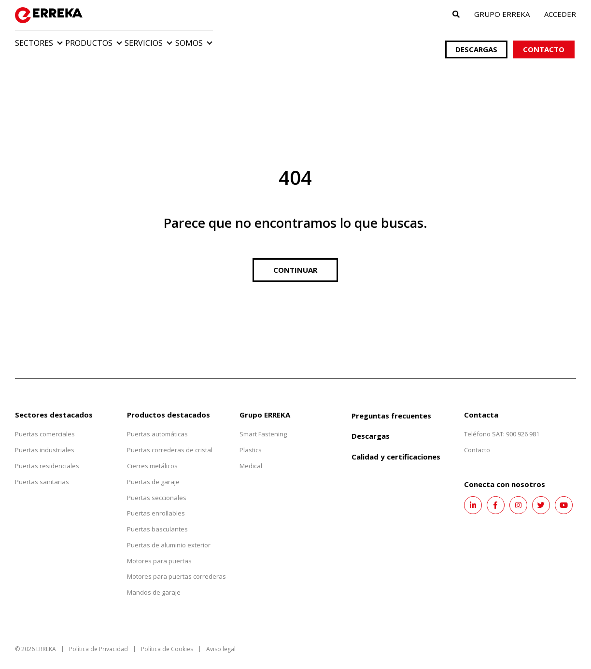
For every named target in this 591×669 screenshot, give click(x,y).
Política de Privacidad (98, 639)
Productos (109, 44)
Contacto (545, 39)
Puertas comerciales (45, 424)
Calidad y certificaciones (396, 447)
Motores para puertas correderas (176, 566)
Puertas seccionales (156, 487)
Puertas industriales (44, 440)
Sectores (34, 44)
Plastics (250, 440)
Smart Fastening (263, 424)
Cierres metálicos (152, 455)
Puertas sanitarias (42, 471)
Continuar (295, 260)
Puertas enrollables (156, 503)
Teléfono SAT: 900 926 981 (501, 424)
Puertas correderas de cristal (169, 440)
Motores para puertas (159, 550)
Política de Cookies (167, 639)
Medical (250, 455)
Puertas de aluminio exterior (169, 534)
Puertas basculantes (157, 519)
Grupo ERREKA (502, 14)
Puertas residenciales (47, 455)
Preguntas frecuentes (391, 405)
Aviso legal (221, 639)
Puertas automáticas (157, 424)
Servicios (185, 44)
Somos (251, 44)
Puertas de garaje (153, 471)
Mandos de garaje (154, 582)
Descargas (477, 39)
